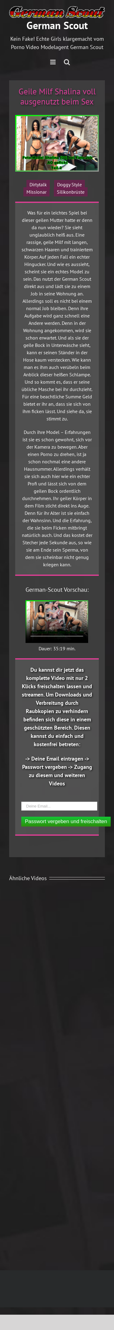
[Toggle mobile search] (67, 62)
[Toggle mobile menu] (53, 62)
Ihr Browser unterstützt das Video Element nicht (57, 621)
